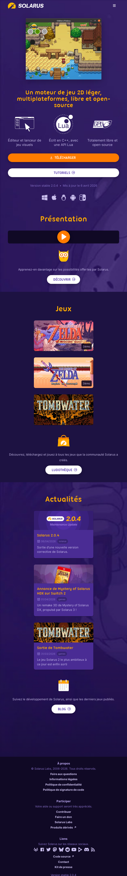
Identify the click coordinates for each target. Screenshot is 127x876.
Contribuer (63, 811)
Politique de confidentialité (63, 784)
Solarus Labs (63, 822)
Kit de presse (63, 867)
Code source (63, 856)
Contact (63, 861)
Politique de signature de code (63, 789)
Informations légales (63, 779)
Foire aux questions (63, 774)
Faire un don (63, 817)
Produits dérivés (63, 827)
